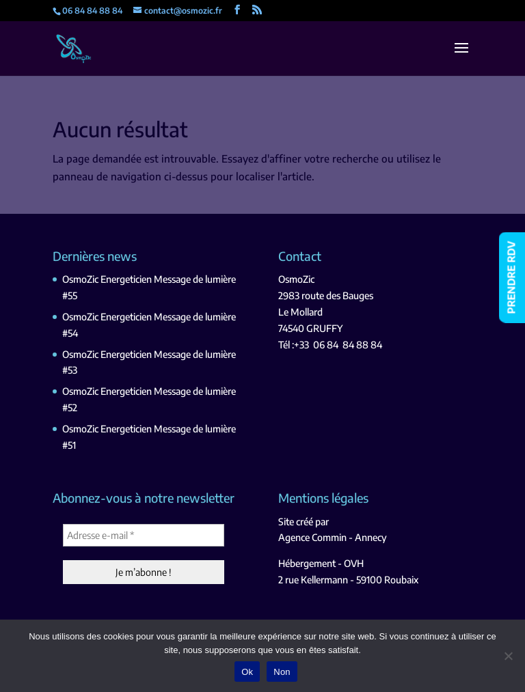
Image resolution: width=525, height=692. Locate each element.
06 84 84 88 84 (347, 344)
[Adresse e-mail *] (143, 535)
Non (282, 672)
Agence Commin (312, 537)
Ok (247, 672)
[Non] (508, 656)
